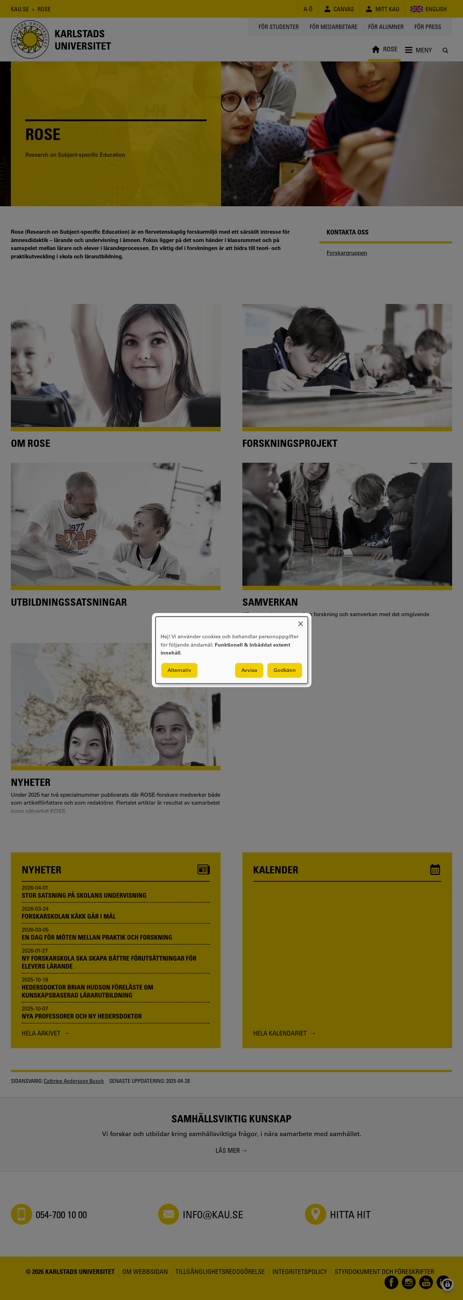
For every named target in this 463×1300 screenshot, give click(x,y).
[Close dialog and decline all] (300, 621)
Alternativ (179, 670)
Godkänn (284, 670)
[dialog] (232, 650)
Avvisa (249, 670)
